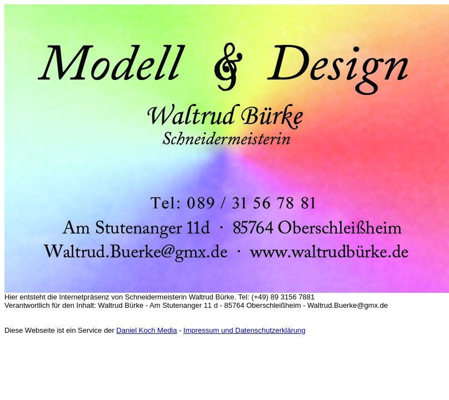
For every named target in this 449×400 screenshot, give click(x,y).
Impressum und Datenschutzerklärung (244, 330)
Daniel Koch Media (146, 330)
